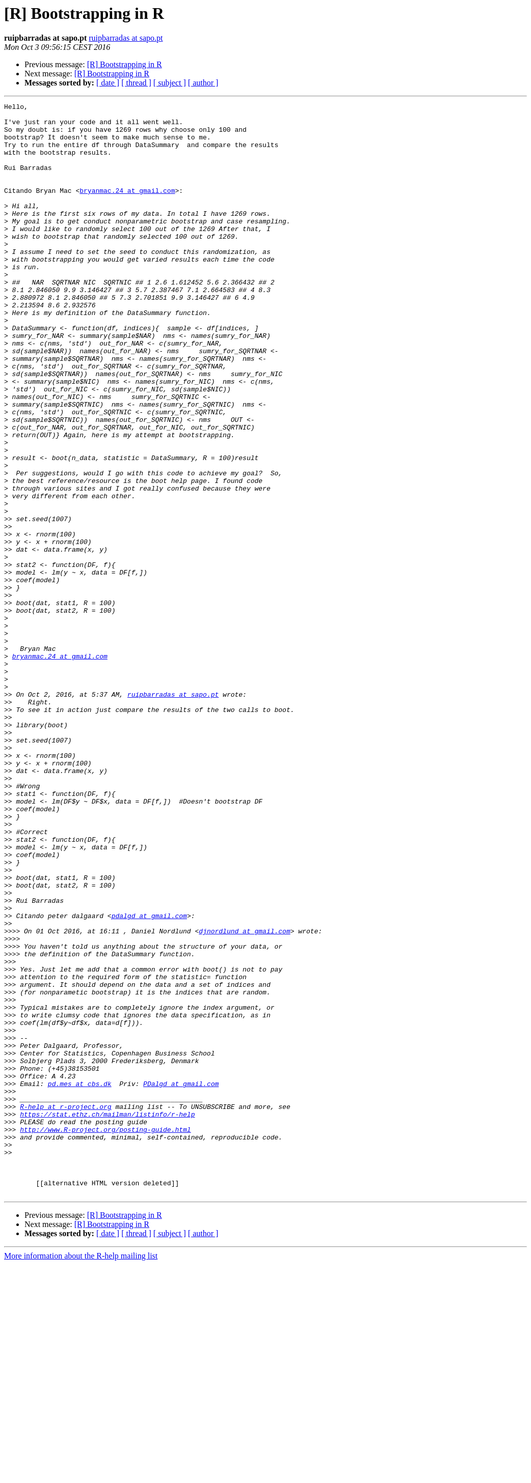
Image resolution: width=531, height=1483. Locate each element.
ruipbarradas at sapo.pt (126, 38)
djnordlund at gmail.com (244, 1097)
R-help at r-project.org (65, 1308)
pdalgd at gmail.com (149, 1078)
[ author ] (203, 82)
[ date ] (107, 82)
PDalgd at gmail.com (181, 1280)
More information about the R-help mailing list (80, 1474)
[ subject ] (169, 82)
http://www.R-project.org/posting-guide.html (105, 1335)
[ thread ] (136, 82)
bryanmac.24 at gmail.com (127, 208)
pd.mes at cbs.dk (80, 1280)
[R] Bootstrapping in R (124, 64)
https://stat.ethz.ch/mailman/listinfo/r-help (107, 1317)
